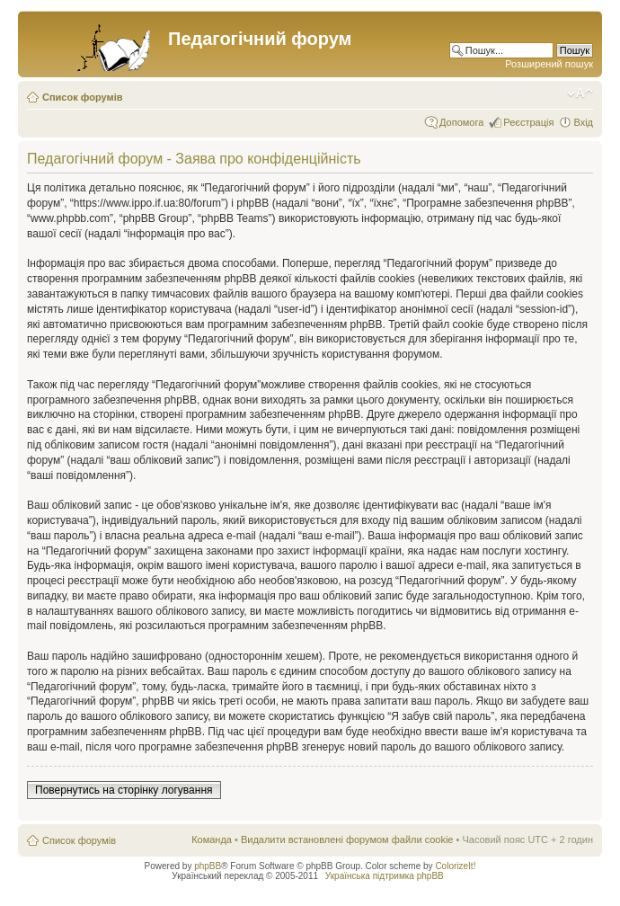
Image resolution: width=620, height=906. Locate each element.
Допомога (461, 122)
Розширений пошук (549, 63)
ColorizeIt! (455, 866)
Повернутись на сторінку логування (124, 790)
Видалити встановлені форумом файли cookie (347, 839)
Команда (211, 839)
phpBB (207, 866)
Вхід (583, 122)
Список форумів (82, 97)
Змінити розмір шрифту (580, 93)
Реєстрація (528, 122)
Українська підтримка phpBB (384, 876)
